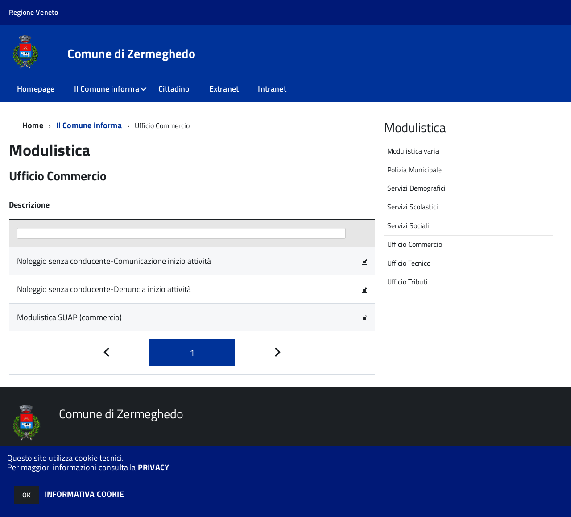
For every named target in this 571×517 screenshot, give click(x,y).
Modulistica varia (413, 151)
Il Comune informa (106, 89)
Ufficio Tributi (407, 281)
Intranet (272, 89)
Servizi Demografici (416, 188)
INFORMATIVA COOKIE (84, 494)
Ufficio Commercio (414, 244)
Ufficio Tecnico (408, 263)
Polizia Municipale (414, 169)
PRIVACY (153, 467)
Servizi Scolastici (412, 206)
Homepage (35, 89)
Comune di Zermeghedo (131, 53)
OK (26, 495)
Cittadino (174, 89)
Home (32, 125)
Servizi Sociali (408, 225)
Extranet (224, 89)
